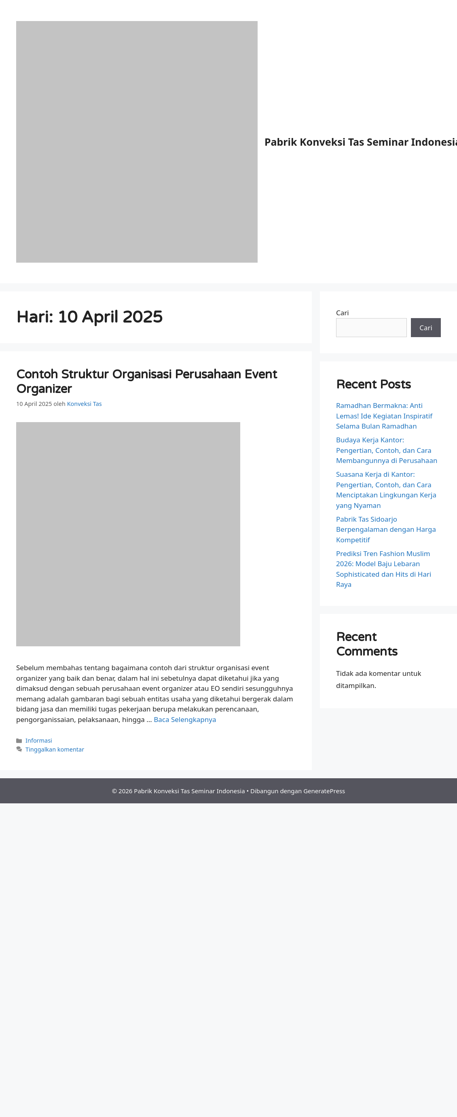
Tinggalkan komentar (54, 749)
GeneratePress (324, 791)
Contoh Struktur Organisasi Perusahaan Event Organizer (146, 382)
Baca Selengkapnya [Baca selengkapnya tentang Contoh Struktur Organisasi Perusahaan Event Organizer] (185, 719)
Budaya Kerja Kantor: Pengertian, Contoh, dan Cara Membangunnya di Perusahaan (386, 450)
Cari (342, 312)
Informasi (38, 740)
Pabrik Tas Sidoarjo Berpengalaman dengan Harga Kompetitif (386, 529)
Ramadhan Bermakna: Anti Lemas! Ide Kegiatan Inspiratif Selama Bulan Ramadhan (384, 416)
